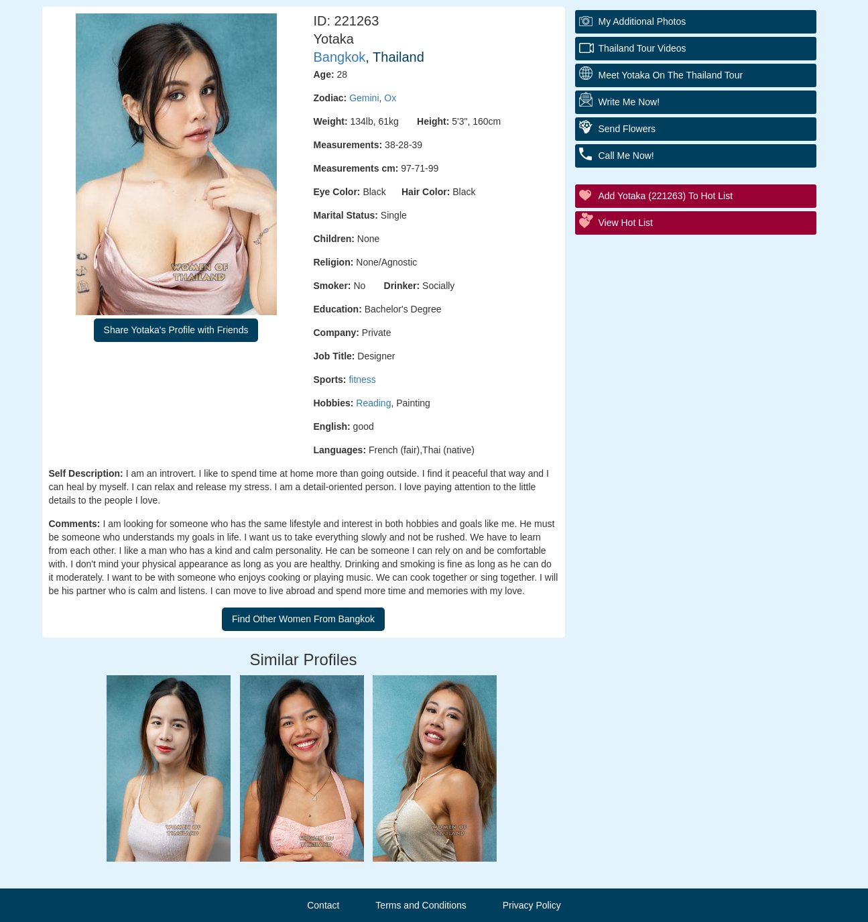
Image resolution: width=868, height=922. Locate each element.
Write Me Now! (629, 102)
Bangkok (340, 57)
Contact (323, 905)
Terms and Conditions (420, 905)
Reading (373, 403)
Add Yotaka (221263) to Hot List (666, 195)
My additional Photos (642, 21)
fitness (362, 379)
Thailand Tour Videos (642, 48)
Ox (390, 98)
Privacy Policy (532, 905)
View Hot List (626, 222)
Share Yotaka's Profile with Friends (176, 330)
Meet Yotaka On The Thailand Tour (671, 75)
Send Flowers (627, 128)
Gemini (364, 98)
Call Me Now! (626, 155)
